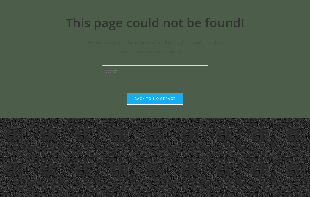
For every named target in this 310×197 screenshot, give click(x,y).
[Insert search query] (155, 70)
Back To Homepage (155, 98)
